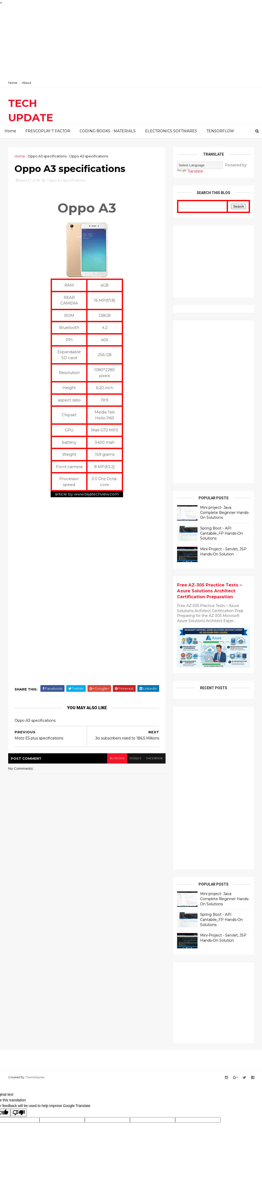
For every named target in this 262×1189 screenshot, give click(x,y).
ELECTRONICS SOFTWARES (171, 131)
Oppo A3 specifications (47, 156)
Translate (190, 171)
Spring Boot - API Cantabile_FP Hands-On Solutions (221, 533)
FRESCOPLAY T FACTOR (47, 131)
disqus (135, 758)
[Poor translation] (18, 1113)
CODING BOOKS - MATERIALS (108, 131)
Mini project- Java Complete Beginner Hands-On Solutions (224, 512)
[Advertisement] (131, 41)
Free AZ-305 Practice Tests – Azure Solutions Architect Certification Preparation (209, 590)
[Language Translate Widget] (200, 165)
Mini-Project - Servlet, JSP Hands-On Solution (223, 551)
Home (12, 83)
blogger (117, 758)
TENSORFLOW (220, 131)
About (26, 83)
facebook (154, 758)
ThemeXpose (34, 1077)
